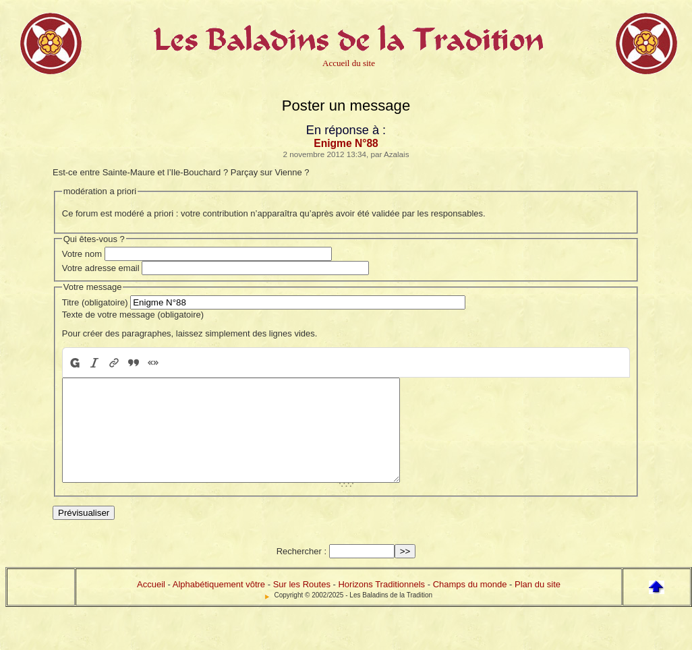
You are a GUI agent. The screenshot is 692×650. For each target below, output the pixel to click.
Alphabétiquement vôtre (219, 604)
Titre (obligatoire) (95, 302)
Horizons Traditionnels (381, 604)
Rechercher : (301, 571)
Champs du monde (470, 604)
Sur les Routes (301, 604)
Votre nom (82, 254)
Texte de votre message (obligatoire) (133, 314)
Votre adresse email (101, 268)
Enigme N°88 (346, 143)
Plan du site (537, 604)
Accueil (151, 604)
